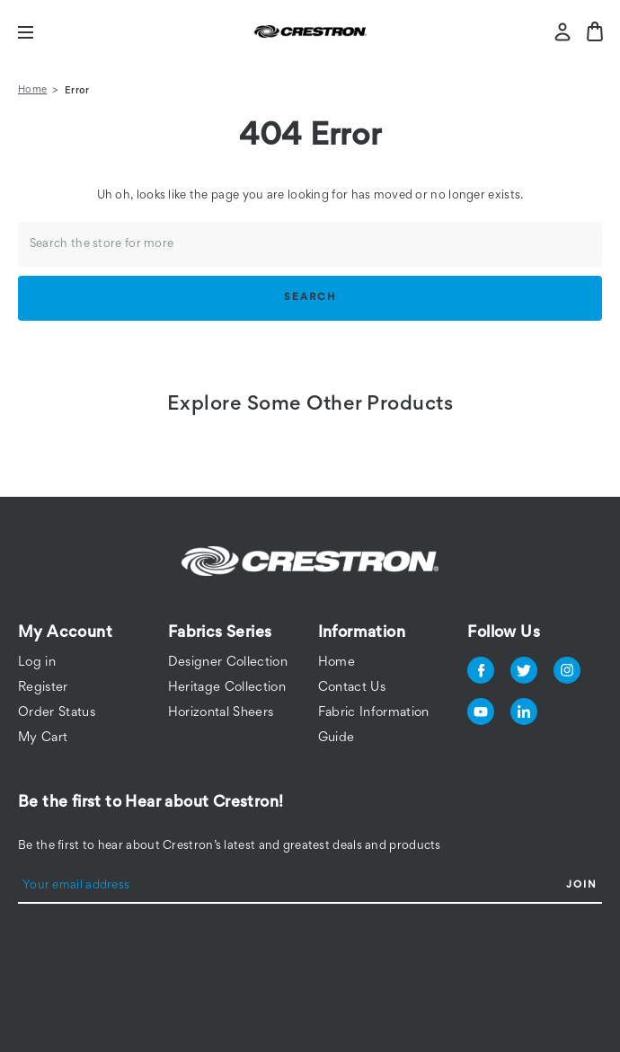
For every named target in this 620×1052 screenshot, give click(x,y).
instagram (567, 670)
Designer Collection (228, 662)
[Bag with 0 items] (594, 31)
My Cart (42, 738)
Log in (37, 662)
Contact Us (351, 688)
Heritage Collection (227, 688)
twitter (524, 670)
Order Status (56, 713)
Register (43, 688)
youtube (481, 711)
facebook (481, 670)
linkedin (524, 711)
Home (336, 662)
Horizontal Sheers (221, 713)
